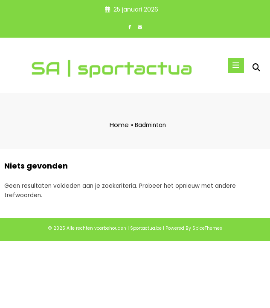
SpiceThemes (207, 228)
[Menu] (236, 65)
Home (119, 124)
